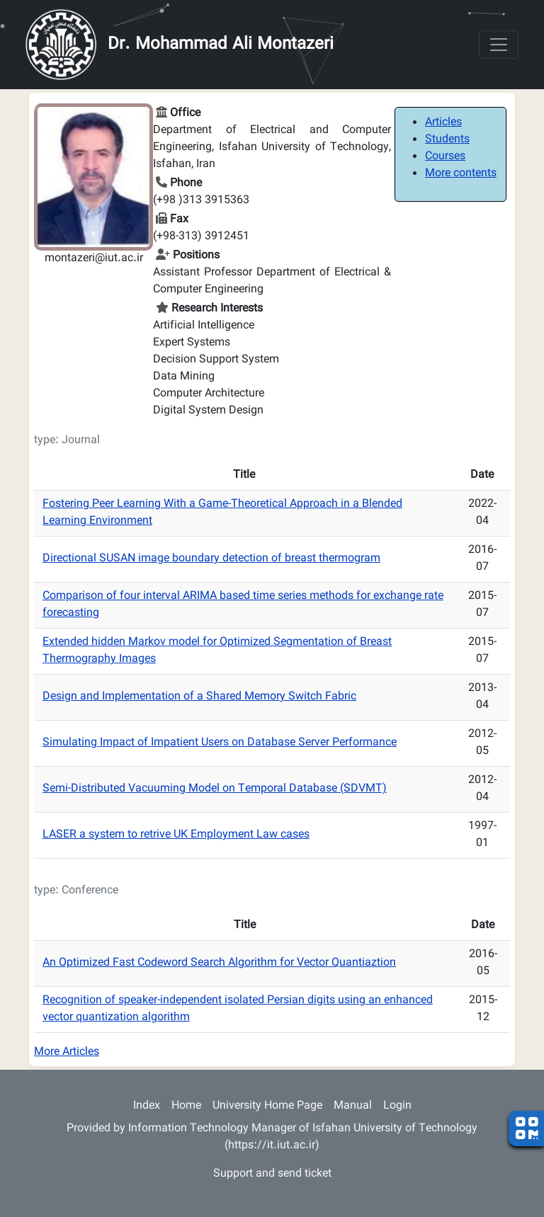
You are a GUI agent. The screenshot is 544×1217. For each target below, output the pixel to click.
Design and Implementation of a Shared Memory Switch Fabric (199, 697)
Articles (443, 123)
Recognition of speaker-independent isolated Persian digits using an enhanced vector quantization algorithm (237, 1009)
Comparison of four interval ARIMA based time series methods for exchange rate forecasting (242, 605)
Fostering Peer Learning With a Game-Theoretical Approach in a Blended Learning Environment (222, 513)
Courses (445, 157)
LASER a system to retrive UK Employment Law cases (176, 835)
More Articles (66, 1052)
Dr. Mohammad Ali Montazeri (221, 44)
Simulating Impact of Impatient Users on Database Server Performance (219, 743)
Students (447, 140)
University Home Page (267, 1106)
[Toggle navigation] (498, 44)
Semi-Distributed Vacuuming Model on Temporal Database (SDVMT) (214, 789)
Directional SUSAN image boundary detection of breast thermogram (211, 559)
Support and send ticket (272, 1174)
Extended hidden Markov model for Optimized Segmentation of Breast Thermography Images (217, 651)
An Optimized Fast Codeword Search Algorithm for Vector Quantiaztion (219, 963)
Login (397, 1106)
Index (146, 1106)
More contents (461, 174)
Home (186, 1106)
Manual (353, 1106)
